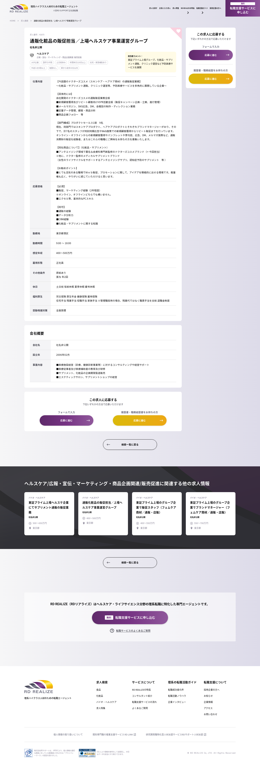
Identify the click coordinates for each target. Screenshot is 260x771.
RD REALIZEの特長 (155, 9)
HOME (12, 20)
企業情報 (208, 702)
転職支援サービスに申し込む (243, 8)
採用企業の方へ (208, 8)
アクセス (208, 708)
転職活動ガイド (182, 9)
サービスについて (143, 682)
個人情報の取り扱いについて (68, 734)
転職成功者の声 (176, 689)
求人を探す (85, 8)
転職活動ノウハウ (177, 696)
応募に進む (66, 420)
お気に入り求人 (109, 8)
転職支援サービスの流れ (144, 702)
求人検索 (24, 20)
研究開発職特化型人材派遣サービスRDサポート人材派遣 (174, 734)
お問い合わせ (210, 714)
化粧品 (99, 696)
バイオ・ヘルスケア (106, 702)
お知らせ (208, 696)
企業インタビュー (177, 702)
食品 (98, 689)
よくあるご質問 (140, 708)
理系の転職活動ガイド (182, 682)
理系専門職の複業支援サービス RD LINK (113, 734)
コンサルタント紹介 (142, 696)
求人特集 (131, 8)
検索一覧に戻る (130, 444)
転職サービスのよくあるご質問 (133, 630)
